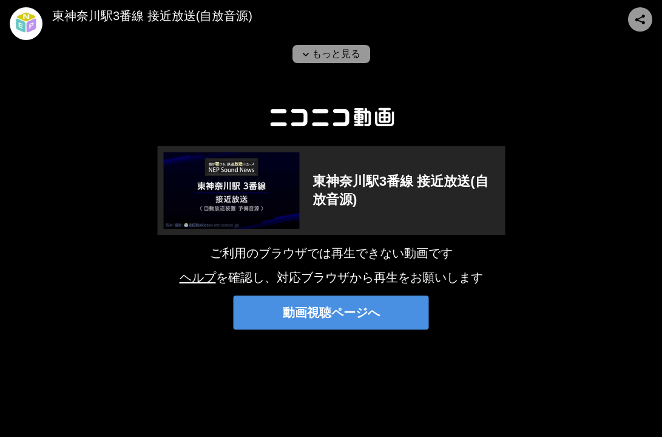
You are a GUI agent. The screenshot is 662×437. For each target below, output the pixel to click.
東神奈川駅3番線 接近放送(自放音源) (152, 15)
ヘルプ (198, 277)
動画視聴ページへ (331, 312)
